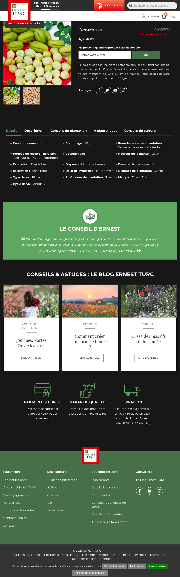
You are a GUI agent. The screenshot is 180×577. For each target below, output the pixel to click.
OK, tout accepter (115, 566)
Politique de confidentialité (90, 572)
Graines (52, 495)
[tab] (13, 131)
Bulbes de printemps (62, 480)
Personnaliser (157, 566)
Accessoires (55, 510)
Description (33, 130)
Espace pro (113, 5)
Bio (49, 502)
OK (146, 55)
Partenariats (11, 502)
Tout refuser (137, 566)
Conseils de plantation (68, 130)
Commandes (101, 495)
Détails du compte (105, 487)
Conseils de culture (140, 130)
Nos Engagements (16, 495)
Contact (8, 525)
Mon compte (101, 480)
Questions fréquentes (107, 514)
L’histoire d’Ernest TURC (19, 487)
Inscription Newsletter (18, 510)
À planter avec (105, 130)
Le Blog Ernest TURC (150, 480)
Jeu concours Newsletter (109, 522)
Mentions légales (15, 518)
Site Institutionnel (15, 480)
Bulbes (52, 487)
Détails (11, 130)
